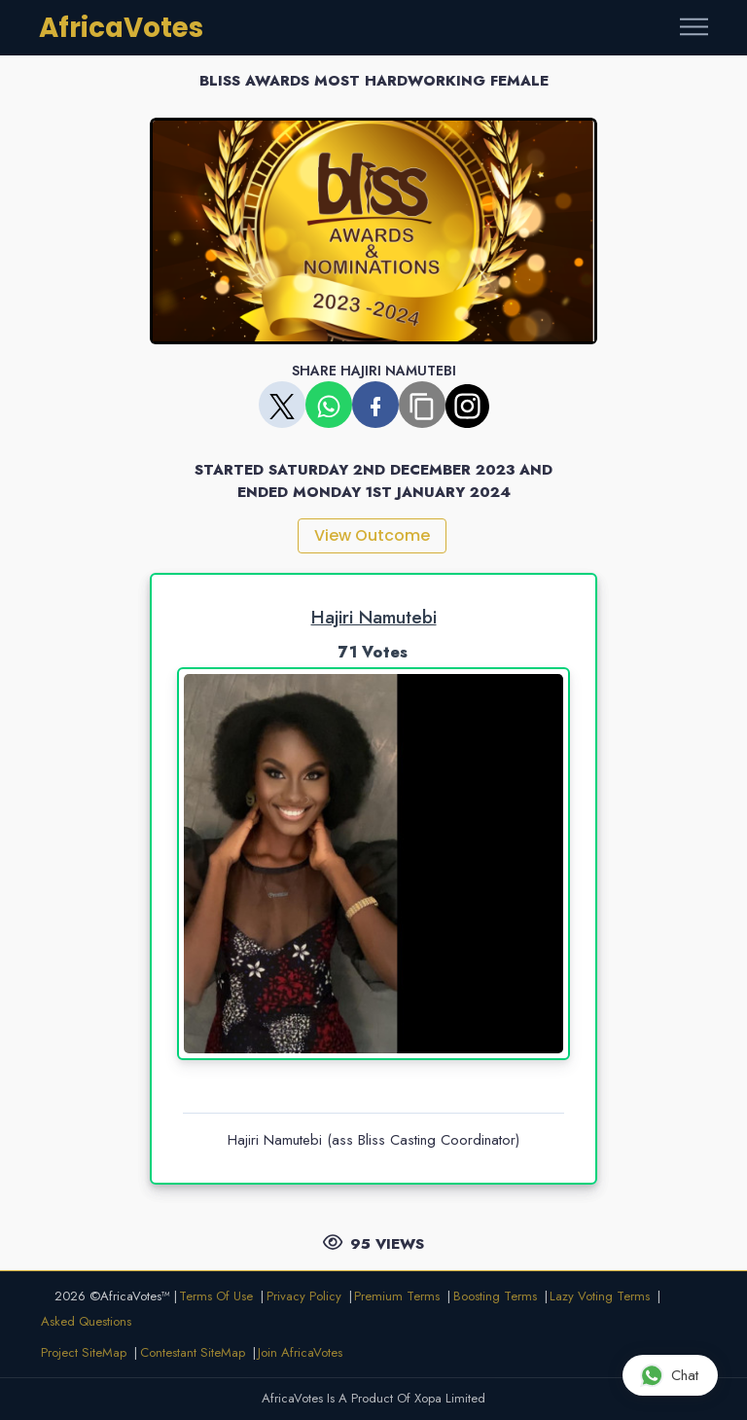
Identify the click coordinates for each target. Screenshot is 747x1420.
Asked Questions (86, 1321)
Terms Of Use (216, 1296)
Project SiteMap (83, 1352)
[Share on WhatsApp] (328, 404)
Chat (669, 1375)
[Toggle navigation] (694, 28)
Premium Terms (397, 1296)
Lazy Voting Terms (600, 1296)
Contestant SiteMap (192, 1352)
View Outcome (372, 535)
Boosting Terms (495, 1296)
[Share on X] (282, 404)
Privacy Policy (304, 1296)
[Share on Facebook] (375, 404)
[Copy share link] (422, 404)
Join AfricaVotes (300, 1352)
